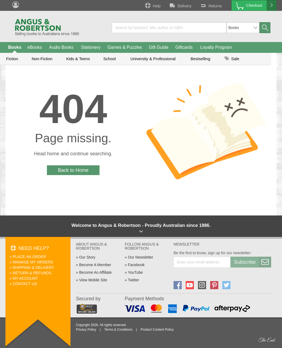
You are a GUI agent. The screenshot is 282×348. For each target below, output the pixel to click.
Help (152, 5)
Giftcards (184, 47)
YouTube (135, 272)
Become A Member (95, 265)
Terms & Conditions (118, 329)
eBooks (34, 47)
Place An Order (29, 256)
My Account (25, 278)
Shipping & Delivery (33, 267)
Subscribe (252, 262)
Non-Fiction (42, 58)
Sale (232, 58)
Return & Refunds (32, 273)
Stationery (90, 47)
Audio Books (61, 47)
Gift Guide (158, 47)
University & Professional (153, 58)
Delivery (180, 5)
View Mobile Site (93, 280)
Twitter (133, 280)
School (109, 58)
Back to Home (73, 170)
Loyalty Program (216, 47)
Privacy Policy (86, 329)
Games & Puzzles (124, 47)
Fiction (12, 58)
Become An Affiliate (95, 272)
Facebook (136, 265)
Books (14, 47)
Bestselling (200, 58)
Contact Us (25, 284)
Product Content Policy (157, 329)
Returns (211, 5)
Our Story (87, 257)
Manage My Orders (33, 262)
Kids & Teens (78, 58)
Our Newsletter (140, 257)
